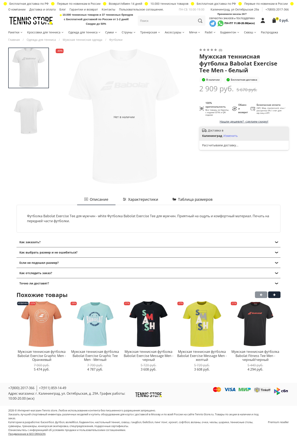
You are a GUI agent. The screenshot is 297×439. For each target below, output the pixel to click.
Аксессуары (175, 32)
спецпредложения (81, 426)
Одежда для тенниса (84, 32)
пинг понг (160, 422)
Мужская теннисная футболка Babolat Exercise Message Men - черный (148, 355)
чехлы (213, 422)
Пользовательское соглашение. (141, 9)
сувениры (14, 426)
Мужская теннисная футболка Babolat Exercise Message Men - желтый (202, 355)
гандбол (136, 422)
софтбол (184, 422)
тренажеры (29, 426)
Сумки (111, 32)
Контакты (108, 9)
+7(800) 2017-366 (277, 9)
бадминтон (86, 422)
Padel (210, 32)
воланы (195, 422)
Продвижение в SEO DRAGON (27, 434)
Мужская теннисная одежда (82, 40)
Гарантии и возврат (84, 9)
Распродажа (269, 32)
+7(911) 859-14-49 (52, 388)
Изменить (230, 136)
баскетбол (47, 422)
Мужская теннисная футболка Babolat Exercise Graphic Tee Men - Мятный (95, 355)
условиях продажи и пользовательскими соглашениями (88, 430)
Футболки (116, 40)
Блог (62, 9)
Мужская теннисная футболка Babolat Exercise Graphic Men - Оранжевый (42, 355)
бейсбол (148, 422)
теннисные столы (241, 422)
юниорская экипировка (53, 426)
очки (205, 422)
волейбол (72, 422)
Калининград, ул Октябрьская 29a (235, 9)
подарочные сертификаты (111, 426)
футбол (59, 422)
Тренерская (150, 32)
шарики (224, 422)
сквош (125, 422)
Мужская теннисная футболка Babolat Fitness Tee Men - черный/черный (255, 355)
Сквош (250, 32)
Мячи (195, 32)
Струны (129, 32)
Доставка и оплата (42, 9)
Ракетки (15, 32)
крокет (173, 422)
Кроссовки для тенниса (45, 32)
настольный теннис (107, 422)
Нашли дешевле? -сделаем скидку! (244, 121)
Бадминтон (230, 32)
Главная (14, 40)
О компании (17, 9)
